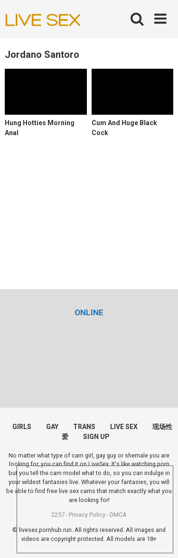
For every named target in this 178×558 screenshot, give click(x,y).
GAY (52, 426)
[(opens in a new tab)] (89, 312)
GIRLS (21, 426)
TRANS (84, 426)
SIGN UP (96, 436)
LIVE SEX (124, 426)
